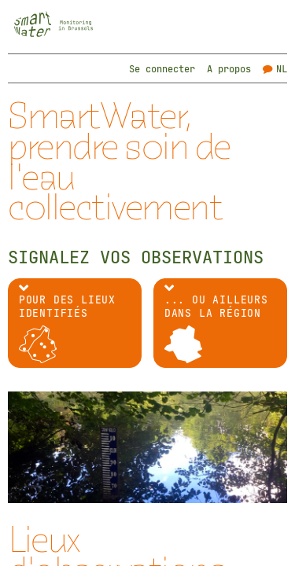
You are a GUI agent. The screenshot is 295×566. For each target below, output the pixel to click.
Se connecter (162, 69)
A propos (229, 69)
